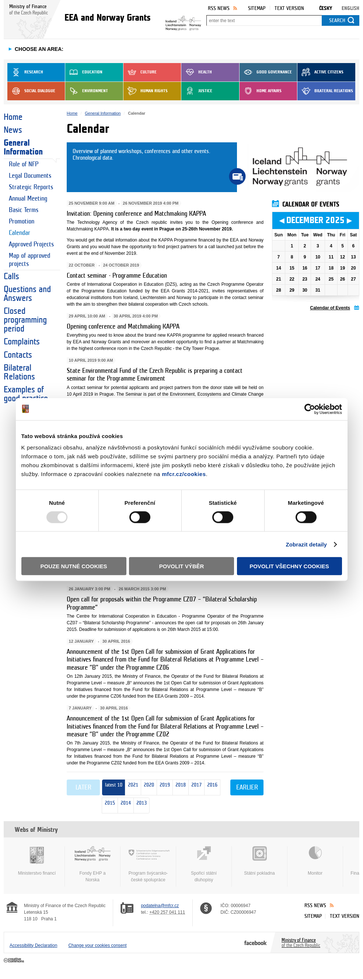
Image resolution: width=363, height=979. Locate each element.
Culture (140, 72)
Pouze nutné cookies (74, 566)
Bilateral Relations (325, 91)
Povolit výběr (181, 566)
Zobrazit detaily (306, 544)
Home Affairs (261, 91)
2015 (108, 806)
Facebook (255, 942)
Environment (86, 91)
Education (83, 72)
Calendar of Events (330, 307)
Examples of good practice (26, 394)
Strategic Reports (31, 187)
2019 (163, 787)
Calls (11, 276)
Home (13, 117)
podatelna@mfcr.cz (160, 905)
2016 (211, 787)
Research (25, 72)
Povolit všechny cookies (289, 566)
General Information (23, 147)
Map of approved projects (29, 260)
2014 (124, 806)
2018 (179, 787)
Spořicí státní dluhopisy (204, 864)
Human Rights (145, 91)
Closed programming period (25, 320)
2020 (147, 787)
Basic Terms (23, 210)
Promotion (21, 221)
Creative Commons (14, 960)
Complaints (22, 342)
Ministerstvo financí (37, 861)
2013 (140, 806)
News (13, 130)
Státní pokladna (259, 861)
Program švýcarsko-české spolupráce (148, 864)
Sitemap (256, 8)
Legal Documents (30, 176)
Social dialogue (31, 91)
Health (196, 72)
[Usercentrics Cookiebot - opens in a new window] (310, 408)
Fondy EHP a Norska (92, 864)
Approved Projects (31, 244)
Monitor (315, 861)
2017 (195, 787)
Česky (325, 8)
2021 (133, 787)
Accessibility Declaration (33, 945)
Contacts (18, 355)
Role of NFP (23, 164)
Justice (196, 91)
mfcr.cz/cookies (184, 474)
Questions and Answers (27, 293)
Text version (289, 8)
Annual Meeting (28, 198)
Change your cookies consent (97, 945)
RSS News (219, 8)
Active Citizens (320, 72)
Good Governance (266, 72)
